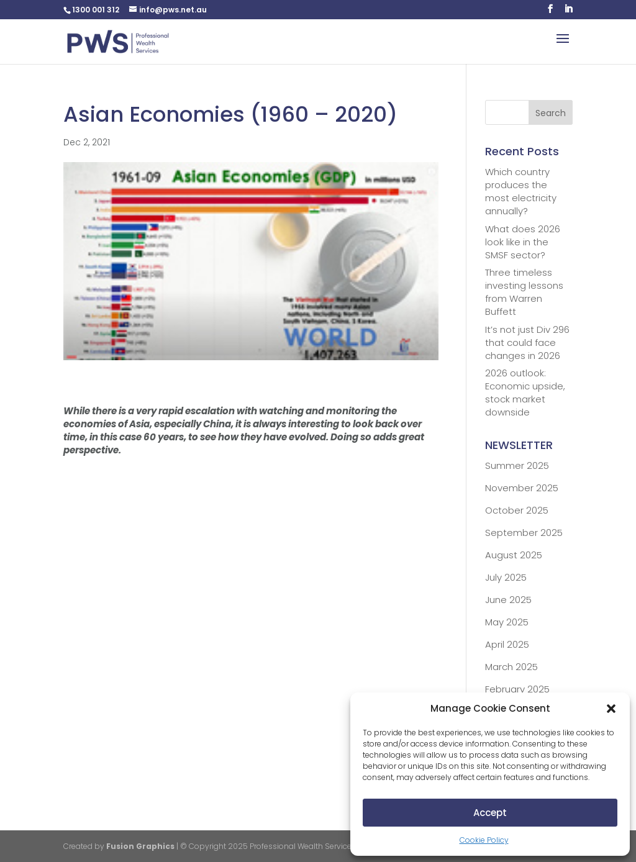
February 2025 (517, 689)
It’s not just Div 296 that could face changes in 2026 (527, 342)
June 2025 (508, 599)
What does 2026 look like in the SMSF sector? (522, 241)
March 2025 (511, 666)
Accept (490, 812)
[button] (611, 708)
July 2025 (506, 577)
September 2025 (524, 532)
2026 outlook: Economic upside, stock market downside (525, 392)
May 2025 (507, 621)
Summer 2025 (517, 465)
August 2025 (513, 554)
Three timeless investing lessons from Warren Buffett (524, 292)
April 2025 (507, 644)
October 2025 (516, 510)
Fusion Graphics (140, 846)
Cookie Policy (484, 840)
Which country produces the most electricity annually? (520, 191)
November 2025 (521, 487)
